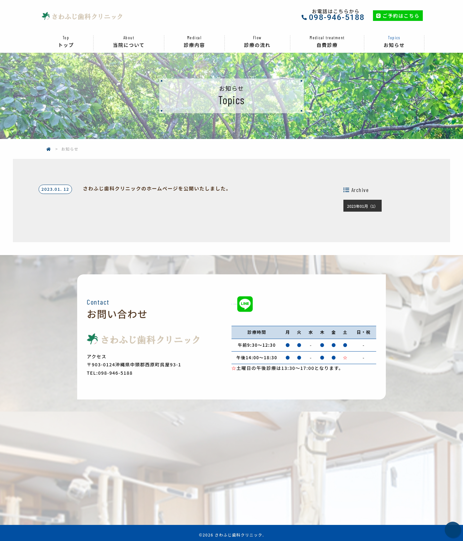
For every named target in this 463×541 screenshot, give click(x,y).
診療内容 (194, 34)
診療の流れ (257, 34)
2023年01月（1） (362, 199)
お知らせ (394, 34)
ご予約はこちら (398, 12)
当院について (129, 34)
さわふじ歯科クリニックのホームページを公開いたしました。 (157, 181)
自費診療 (327, 34)
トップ (66, 34)
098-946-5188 (337, 13)
